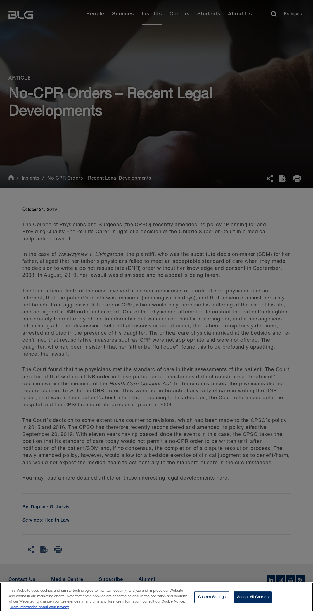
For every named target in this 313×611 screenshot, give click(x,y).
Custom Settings (212, 598)
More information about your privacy (39, 608)
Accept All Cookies (252, 598)
